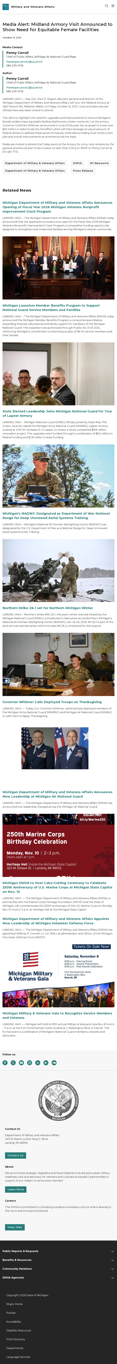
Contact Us (16, 1155)
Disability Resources (18, 1330)
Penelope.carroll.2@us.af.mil (24, 61)
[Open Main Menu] (113, 6)
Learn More (16, 1189)
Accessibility (13, 1321)
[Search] (107, 6)
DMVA (77, 163)
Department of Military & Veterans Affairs (35, 163)
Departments (14, 1348)
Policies (11, 1312)
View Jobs (15, 1227)
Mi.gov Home (14, 1304)
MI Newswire (99, 163)
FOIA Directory (15, 1339)
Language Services (18, 1356)
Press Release (83, 170)
